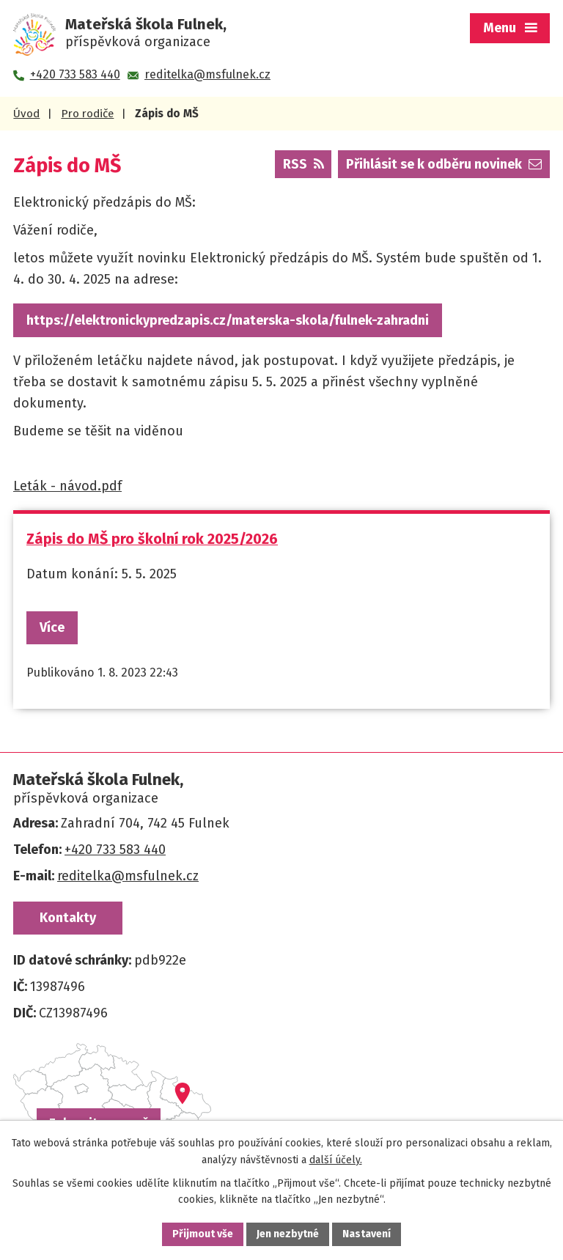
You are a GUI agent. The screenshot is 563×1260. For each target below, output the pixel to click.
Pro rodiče (87, 113)
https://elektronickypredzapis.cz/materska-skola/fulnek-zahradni (227, 320)
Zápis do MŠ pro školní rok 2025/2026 (152, 539)
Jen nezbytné (288, 1234)
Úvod (26, 113)
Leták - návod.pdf (67, 486)
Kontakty (68, 918)
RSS (303, 164)
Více (52, 627)
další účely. (335, 1160)
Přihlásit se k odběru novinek (444, 164)
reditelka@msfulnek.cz (128, 876)
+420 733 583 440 (115, 849)
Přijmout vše (202, 1234)
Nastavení (366, 1234)
